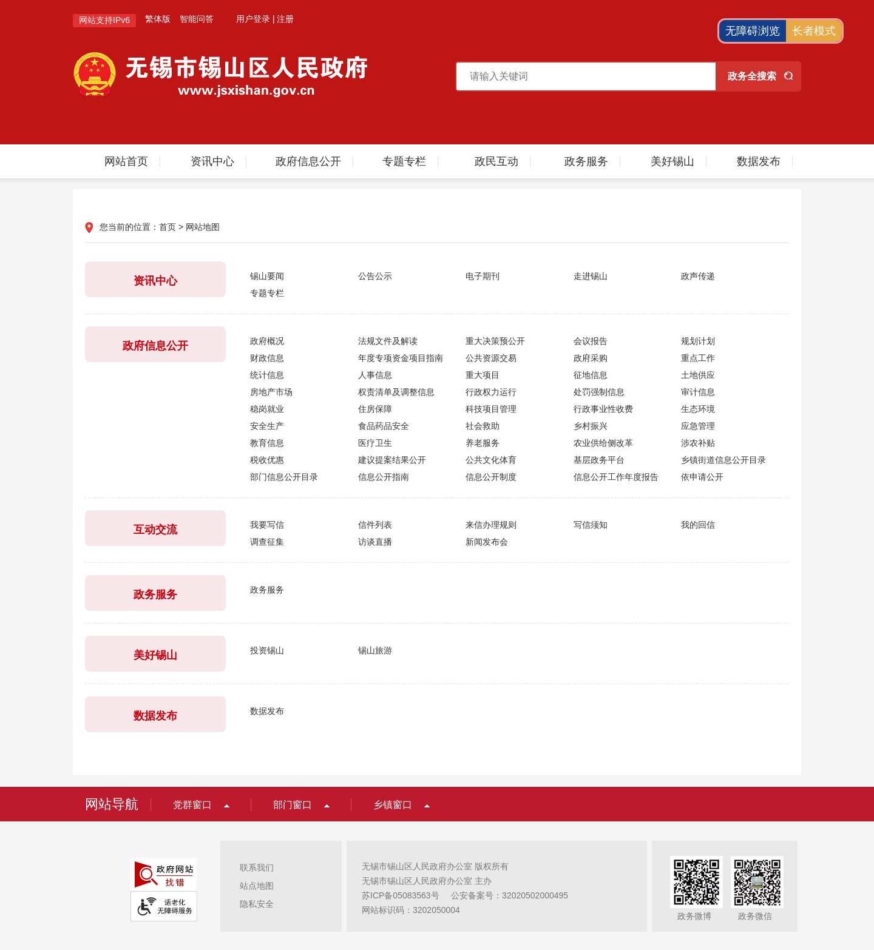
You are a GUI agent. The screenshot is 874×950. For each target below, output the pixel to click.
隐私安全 (257, 904)
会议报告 (591, 341)
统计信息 (267, 375)
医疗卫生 (375, 443)
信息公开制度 (491, 477)
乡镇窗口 (392, 805)
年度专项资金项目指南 (400, 358)
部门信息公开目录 (284, 477)
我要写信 (267, 525)
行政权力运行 (491, 392)
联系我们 (257, 867)
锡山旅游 (375, 650)
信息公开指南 (383, 477)
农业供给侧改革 (603, 443)
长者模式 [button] (814, 31)
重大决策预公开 (495, 341)
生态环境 (698, 409)
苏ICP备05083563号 (400, 895)
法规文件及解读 (388, 341)
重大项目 (483, 375)
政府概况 (267, 341)
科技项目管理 (491, 409)
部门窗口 (292, 805)
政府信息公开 (308, 161)
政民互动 (496, 161)
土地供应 (698, 375)
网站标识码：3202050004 (411, 910)
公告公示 (375, 276)
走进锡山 (591, 276)
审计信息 (698, 392)
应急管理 (698, 426)
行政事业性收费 (603, 409)
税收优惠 (267, 460)
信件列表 (375, 525)
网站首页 (126, 161)
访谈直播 (375, 542)
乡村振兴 (591, 426)
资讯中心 (212, 161)
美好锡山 (672, 161)
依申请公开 (702, 477)
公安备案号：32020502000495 (509, 895)
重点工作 (698, 358)
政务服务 (586, 161)
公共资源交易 (491, 358)
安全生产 (267, 426)
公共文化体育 (491, 460)
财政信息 (267, 358)
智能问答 (197, 19)
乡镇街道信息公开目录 (723, 460)
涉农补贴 (698, 443)
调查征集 (267, 542)
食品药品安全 (383, 426)
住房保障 (375, 409)
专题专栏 (404, 161)
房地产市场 (271, 392)
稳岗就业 (267, 409)
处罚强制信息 (599, 392)
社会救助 (483, 426)
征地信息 (591, 375)
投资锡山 (267, 650)
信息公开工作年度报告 (616, 477)
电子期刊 (483, 276)
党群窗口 (192, 805)
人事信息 (375, 375)
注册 (285, 19)
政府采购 (591, 358)
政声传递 (698, 276)
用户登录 (253, 19)
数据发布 (759, 161)
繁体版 (158, 19)
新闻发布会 (487, 542)
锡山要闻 (267, 276)
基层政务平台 (599, 460)
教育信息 (267, 443)
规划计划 (698, 341)
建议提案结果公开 (392, 460)
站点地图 (257, 886)
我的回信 (698, 525)
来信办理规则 (491, 525)
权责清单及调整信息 (396, 392)
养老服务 (483, 443)
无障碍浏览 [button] (752, 31)
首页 (167, 227)
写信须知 (591, 525)
